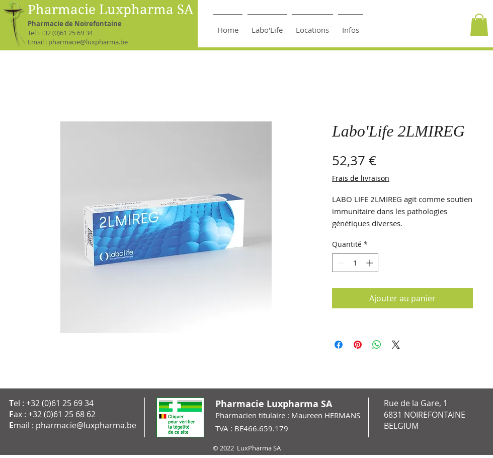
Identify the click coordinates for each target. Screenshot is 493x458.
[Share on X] (396, 345)
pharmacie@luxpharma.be (88, 41)
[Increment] (370, 263)
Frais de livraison (360, 178)
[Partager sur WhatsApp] (377, 345)
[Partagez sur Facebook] (339, 345)
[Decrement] (340, 263)
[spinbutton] (355, 263)
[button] (479, 25)
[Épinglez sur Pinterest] (358, 345)
